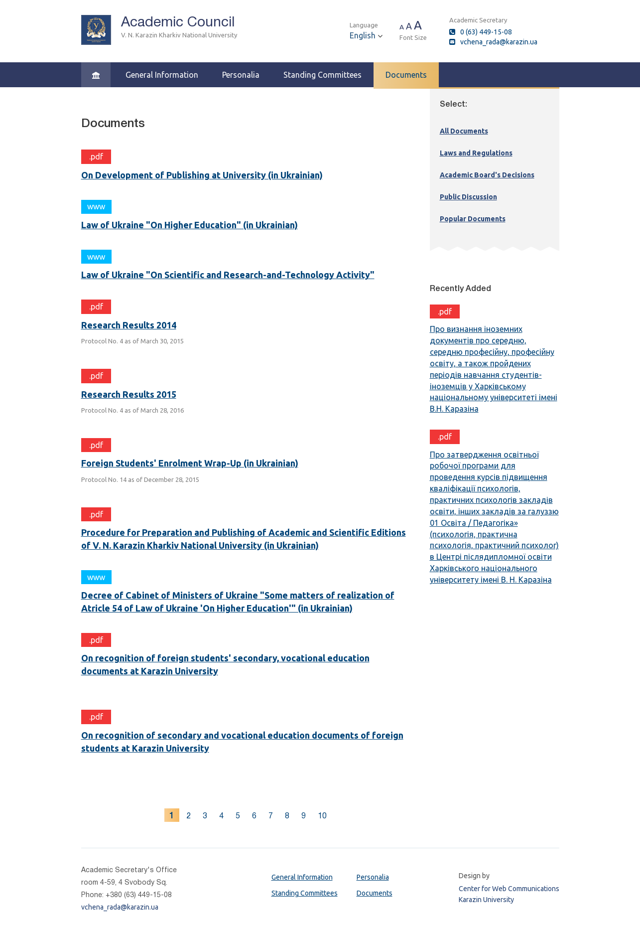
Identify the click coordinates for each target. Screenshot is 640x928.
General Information (162, 74)
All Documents (464, 131)
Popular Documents (473, 219)
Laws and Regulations (476, 153)
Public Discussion (468, 197)
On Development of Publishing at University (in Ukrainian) (202, 175)
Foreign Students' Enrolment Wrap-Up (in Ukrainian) (189, 463)
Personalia (240, 74)
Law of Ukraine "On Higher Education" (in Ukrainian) (189, 225)
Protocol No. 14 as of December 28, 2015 (140, 479)
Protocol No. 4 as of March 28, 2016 (132, 410)
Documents (406, 74)
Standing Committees (322, 74)
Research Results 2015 (128, 394)
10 (322, 815)
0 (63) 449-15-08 (486, 32)
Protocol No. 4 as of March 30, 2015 (132, 340)
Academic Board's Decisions (487, 175)
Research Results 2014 (128, 325)
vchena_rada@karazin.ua (498, 42)
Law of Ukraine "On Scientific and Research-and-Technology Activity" (228, 275)
